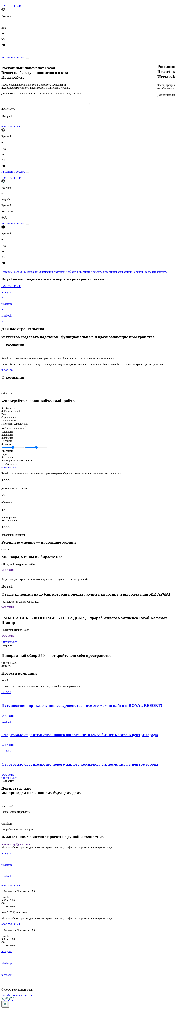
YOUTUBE (7, 570)
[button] (88, 102)
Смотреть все (9, 641)
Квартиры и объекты (13, 57)
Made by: (17, 995)
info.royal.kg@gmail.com (15, 844)
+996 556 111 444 (11, 5)
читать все (7, 369)
